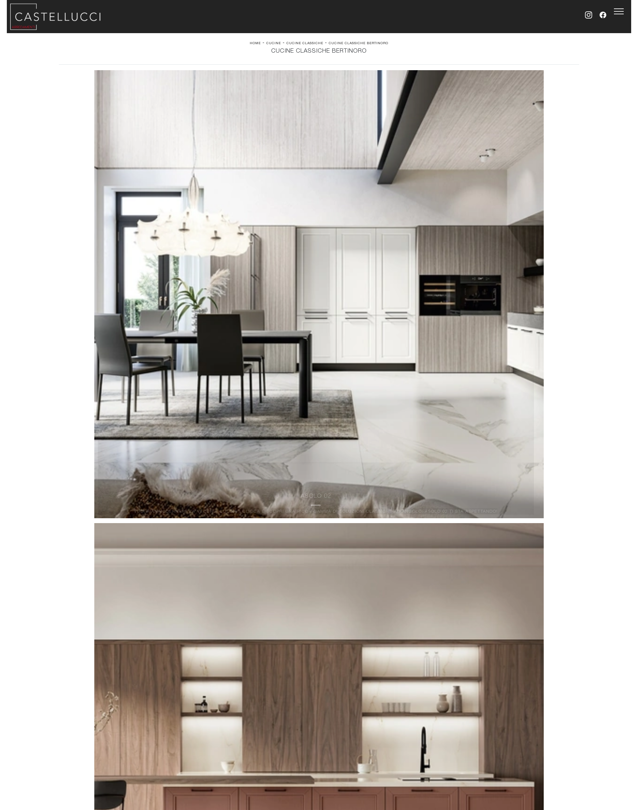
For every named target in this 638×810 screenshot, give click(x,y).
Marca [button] (236, 86)
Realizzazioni (466, 515)
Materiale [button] (284, 86)
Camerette (72, 502)
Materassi (332, 515)
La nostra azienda (471, 496)
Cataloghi (462, 509)
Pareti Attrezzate (210, 502)
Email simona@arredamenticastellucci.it (343, 531)
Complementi (336, 509)
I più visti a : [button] (394, 86)
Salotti (199, 496)
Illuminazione (336, 502)
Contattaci (463, 502)
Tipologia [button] (337, 86)
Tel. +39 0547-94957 (274, 531)
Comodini (71, 515)
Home (255, 45)
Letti (66, 496)
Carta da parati (338, 496)
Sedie (198, 515)
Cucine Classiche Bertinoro (358, 45)
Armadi (69, 509)
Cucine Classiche (304, 45)
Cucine (273, 45)
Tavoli (198, 509)
